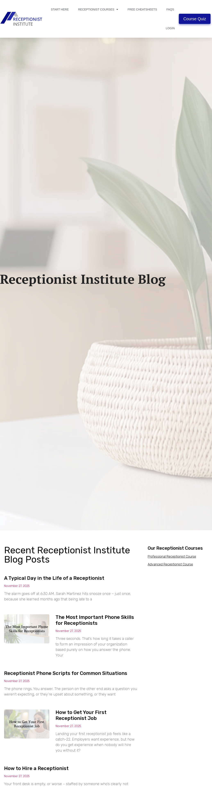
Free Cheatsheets (142, 9)
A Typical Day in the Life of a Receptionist (54, 578)
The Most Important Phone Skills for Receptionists (95, 620)
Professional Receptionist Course (172, 556)
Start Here (60, 9)
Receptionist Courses (98, 9)
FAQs (170, 9)
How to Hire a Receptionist (36, 768)
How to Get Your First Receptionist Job (81, 715)
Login (170, 28)
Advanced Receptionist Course (170, 564)
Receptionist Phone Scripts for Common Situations (65, 673)
